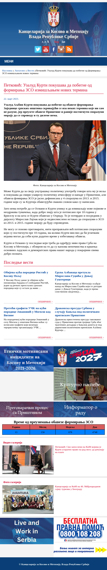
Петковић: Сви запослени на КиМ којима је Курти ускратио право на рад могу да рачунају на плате (79, 449)
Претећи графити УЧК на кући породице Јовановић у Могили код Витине (27, 311)
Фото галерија (12, 482)
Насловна (7, 70)
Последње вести (18, 262)
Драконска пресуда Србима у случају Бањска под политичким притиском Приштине (77, 311)
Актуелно (20, 70)
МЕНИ (8, 61)
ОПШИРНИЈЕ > (45, 302)
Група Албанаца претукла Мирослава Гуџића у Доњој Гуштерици (73, 276)
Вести (30, 70)
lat (63, 41)
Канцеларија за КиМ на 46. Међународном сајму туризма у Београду (77, 487)
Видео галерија (12, 442)
